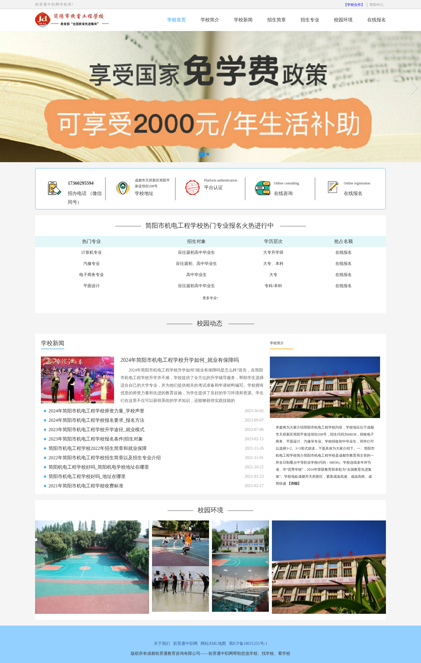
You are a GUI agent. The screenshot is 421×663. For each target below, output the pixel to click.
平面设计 (91, 286)
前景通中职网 (185, 643)
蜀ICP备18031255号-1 (248, 643)
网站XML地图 (213, 643)
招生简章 (276, 19)
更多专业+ (211, 298)
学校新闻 (243, 19)
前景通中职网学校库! (54, 4)
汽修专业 (91, 263)
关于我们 (162, 643)
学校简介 (210, 19)
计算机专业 (91, 252)
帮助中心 (377, 5)
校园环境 (343, 19)
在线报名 (376, 19)
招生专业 (310, 19)
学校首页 (176, 19)
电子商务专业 (91, 275)
